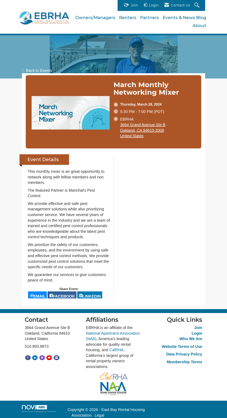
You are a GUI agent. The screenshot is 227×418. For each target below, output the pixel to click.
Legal (99, 415)
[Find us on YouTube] (49, 358)
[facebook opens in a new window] (62, 294)
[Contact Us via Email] (56, 358)
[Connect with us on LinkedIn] (35, 358)
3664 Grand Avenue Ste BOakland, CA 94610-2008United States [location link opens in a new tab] (142, 130)
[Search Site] (197, 6)
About (199, 25)
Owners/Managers (95, 17)
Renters (127, 17)
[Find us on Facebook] (28, 358)
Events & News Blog (184, 17)
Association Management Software (39, 408)
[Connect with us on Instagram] (42, 358)
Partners (149, 17)
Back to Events (37, 70)
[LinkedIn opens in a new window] (89, 294)
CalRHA (116, 350)
